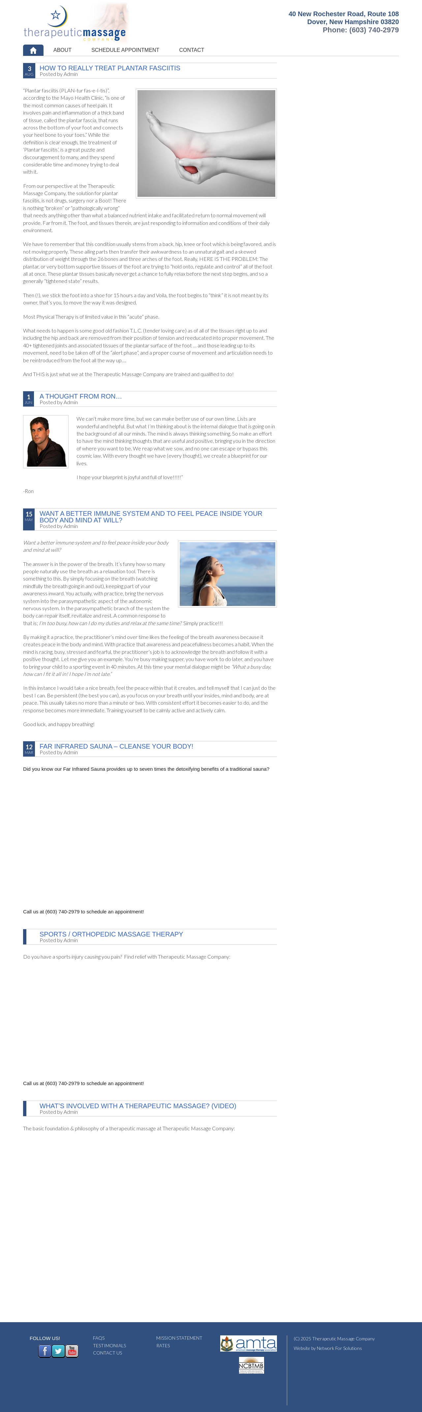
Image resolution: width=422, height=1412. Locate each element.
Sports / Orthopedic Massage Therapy (111, 934)
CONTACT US (107, 1353)
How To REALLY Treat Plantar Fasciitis (110, 68)
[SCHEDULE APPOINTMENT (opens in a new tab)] (125, 50)
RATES (163, 1345)
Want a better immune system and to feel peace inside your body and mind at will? (151, 517)
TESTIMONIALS (109, 1345)
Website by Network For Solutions (328, 1348)
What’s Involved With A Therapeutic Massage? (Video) (138, 1106)
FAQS (99, 1338)
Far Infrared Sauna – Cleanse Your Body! (116, 746)
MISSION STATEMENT (179, 1338)
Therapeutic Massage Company (93, 22)
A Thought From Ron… (81, 396)
